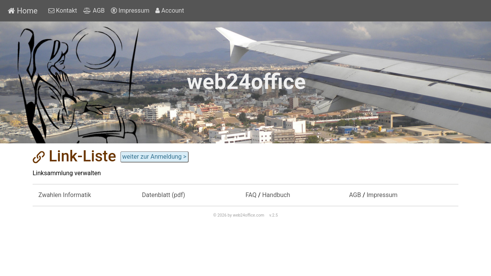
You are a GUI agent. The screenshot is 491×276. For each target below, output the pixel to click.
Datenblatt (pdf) (163, 195)
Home (23, 10)
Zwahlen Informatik (64, 195)
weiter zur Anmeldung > (154, 156)
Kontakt (62, 10)
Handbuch (276, 195)
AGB (94, 10)
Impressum (130, 10)
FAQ (251, 195)
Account (169, 10)
